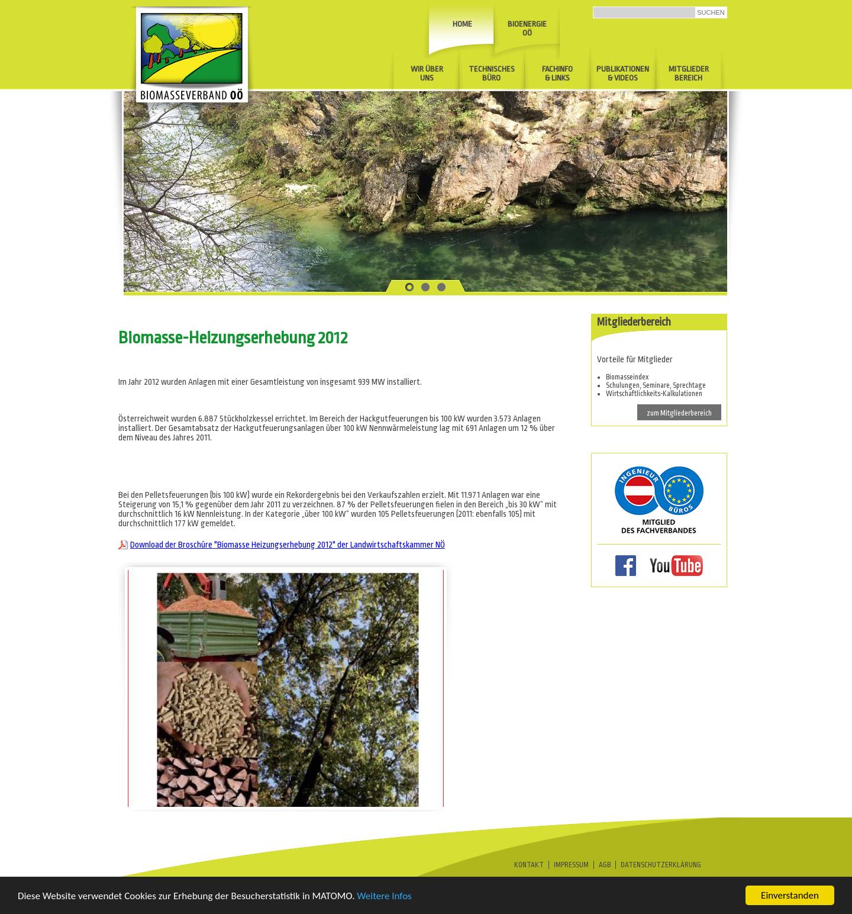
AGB (605, 865)
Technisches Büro (492, 73)
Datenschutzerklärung (661, 865)
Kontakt (529, 865)
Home (462, 24)
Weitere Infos (384, 896)
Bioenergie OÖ (527, 28)
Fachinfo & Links (557, 73)
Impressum (571, 865)
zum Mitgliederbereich (679, 413)
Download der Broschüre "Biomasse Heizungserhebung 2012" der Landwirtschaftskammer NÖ (287, 544)
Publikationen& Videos (622, 73)
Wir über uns (427, 73)
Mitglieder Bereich (689, 73)
